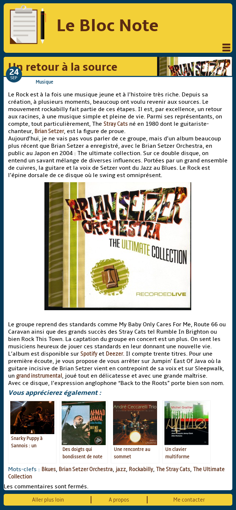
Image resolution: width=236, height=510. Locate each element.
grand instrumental (39, 375)
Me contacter (189, 499)
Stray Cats (116, 124)
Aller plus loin (48, 499)
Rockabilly (141, 469)
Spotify (88, 353)
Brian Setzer (49, 131)
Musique (44, 82)
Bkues (48, 469)
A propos (119, 499)
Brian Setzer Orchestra (86, 469)
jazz (121, 469)
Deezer (114, 353)
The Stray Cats (173, 469)
